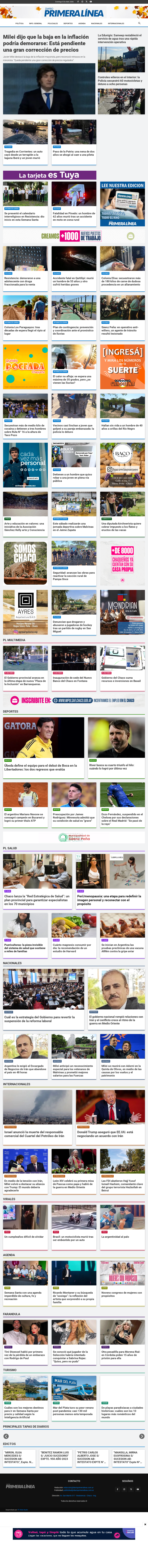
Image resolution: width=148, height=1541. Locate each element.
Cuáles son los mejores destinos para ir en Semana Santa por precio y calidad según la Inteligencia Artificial (24, 1412)
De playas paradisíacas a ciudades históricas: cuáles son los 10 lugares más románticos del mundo (122, 1412)
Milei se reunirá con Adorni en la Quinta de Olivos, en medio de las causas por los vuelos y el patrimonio (121, 1070)
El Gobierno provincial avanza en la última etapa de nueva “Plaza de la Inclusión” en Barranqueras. (25, 681)
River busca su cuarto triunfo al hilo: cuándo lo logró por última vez (111, 767)
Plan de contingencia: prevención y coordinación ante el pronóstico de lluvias (73, 330)
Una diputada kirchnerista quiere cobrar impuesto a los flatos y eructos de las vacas (121, 527)
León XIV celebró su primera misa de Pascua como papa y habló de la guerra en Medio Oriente (73, 1184)
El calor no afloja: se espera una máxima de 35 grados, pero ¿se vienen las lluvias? (72, 379)
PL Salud (7, 891)
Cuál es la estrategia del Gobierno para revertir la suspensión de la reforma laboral (39, 1019)
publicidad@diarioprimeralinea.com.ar (78, 1490)
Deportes (68, 23)
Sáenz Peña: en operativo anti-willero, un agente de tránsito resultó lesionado (120, 330)
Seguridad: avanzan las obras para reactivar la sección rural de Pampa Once (74, 576)
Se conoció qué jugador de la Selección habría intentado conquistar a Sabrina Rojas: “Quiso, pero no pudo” (70, 1356)
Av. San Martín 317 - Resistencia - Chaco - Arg (78, 1496)
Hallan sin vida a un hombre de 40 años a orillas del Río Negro (121, 427)
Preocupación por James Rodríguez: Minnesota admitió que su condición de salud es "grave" (74, 817)
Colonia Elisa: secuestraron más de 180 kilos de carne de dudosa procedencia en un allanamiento (121, 281)
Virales (7, 1232)
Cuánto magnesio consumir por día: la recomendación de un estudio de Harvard (72, 948)
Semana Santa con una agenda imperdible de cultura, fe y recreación (22, 1296)
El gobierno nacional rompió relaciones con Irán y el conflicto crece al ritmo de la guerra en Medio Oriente (116, 1020)
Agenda (81, 23)
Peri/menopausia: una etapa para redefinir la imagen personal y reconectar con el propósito (109, 900)
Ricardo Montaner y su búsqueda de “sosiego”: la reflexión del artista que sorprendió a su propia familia (73, 1297)
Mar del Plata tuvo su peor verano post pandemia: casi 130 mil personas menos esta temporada (73, 1411)
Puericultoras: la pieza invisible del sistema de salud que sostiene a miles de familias (24, 948)
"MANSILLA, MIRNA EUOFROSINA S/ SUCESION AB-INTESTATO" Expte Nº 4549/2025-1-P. (127, 1459)
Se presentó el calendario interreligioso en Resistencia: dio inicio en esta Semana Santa (24, 216)
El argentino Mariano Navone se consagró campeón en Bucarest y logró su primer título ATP (24, 817)
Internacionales (116, 23)
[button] (139, 24)
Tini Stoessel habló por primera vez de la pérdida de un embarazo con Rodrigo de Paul (24, 1355)
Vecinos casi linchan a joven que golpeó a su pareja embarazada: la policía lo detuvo (73, 428)
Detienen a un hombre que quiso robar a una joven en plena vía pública (72, 477)
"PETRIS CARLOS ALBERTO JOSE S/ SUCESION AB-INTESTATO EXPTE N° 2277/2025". (90, 1459)
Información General (12, 208)
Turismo (7, 1403)
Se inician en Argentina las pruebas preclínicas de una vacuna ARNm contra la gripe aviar (122, 948)
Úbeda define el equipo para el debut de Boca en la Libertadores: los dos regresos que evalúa (40, 767)
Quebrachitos (106, 519)
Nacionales (96, 23)
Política (19, 23)
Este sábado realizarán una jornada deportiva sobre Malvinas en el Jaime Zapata (73, 527)
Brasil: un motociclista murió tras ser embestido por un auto (73, 1238)
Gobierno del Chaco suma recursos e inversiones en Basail (121, 679)
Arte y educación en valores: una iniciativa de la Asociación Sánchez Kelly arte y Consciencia (24, 527)
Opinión (7, 519)
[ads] (49, 175)
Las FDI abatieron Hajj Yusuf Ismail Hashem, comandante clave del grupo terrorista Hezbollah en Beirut (122, 1185)
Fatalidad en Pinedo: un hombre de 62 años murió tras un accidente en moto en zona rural (74, 216)
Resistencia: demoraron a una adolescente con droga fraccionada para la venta (22, 281)
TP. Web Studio (23, 1510)
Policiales (53, 23)
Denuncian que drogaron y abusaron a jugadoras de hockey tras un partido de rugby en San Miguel (72, 626)
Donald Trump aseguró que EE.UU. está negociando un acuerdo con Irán (105, 1134)
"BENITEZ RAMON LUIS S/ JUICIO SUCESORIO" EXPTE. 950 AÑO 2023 (55, 1455)
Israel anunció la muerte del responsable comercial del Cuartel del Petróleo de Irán (34, 1134)
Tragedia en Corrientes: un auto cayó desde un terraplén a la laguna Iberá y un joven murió (23, 155)
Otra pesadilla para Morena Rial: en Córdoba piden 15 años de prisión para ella (120, 1355)
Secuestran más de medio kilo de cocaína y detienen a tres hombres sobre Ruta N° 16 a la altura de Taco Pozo (25, 430)
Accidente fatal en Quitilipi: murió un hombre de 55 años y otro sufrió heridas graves (73, 281)
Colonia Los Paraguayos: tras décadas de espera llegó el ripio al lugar (24, 330)
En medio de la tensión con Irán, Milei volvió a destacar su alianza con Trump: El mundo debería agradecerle (24, 1185)
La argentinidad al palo (115, 1236)
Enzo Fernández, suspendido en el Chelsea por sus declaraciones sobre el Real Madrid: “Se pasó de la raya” (122, 819)
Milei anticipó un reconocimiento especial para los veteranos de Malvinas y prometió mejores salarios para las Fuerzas (73, 1070)
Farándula (8, 1347)
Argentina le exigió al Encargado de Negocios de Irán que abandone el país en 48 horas (25, 1069)
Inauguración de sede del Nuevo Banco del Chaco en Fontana (72, 679)
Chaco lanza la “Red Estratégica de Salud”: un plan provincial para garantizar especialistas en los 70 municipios (36, 900)
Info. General (35, 23)
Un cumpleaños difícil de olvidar (24, 1236)
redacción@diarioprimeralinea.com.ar (79, 1487)
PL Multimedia (9, 673)
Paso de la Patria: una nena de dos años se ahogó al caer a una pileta (74, 153)
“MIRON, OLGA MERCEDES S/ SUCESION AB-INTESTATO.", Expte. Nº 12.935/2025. (18, 1459)
